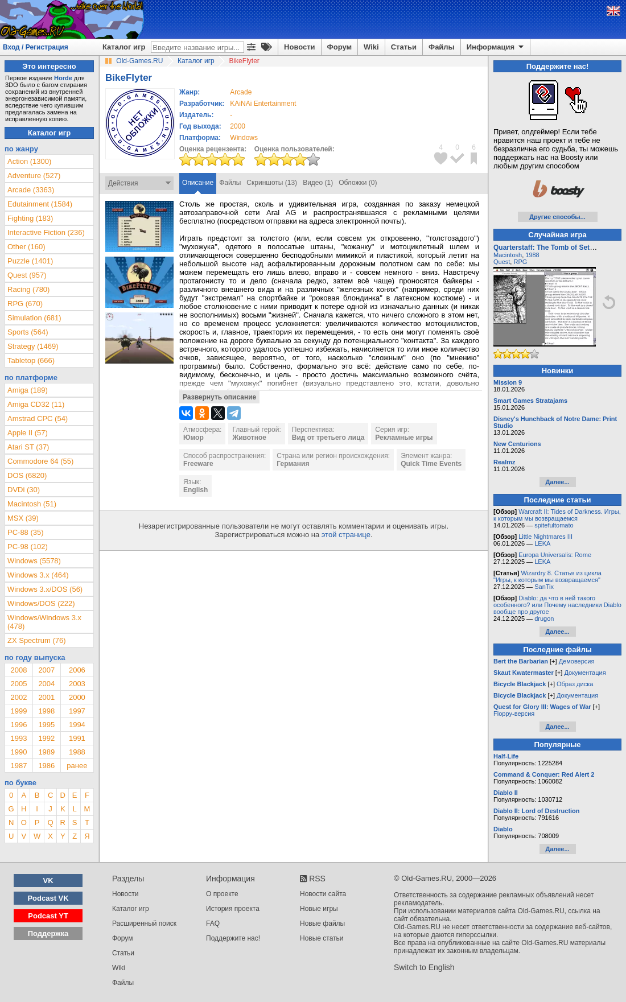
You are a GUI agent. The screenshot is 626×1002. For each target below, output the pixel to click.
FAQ (213, 923)
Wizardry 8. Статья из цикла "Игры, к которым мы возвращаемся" (547, 576)
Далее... (557, 482)
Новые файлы (322, 923)
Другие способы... (557, 216)
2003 (77, 683)
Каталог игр (123, 47)
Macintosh (507, 254)
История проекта (233, 909)
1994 (77, 724)
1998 (46, 711)
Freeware (198, 464)
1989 (46, 752)
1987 (18, 765)
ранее (77, 765)
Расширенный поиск (144, 923)
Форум (339, 47)
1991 (77, 738)
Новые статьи (322, 938)
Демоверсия (577, 661)
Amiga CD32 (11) (35, 404)
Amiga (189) (27, 390)
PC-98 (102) (27, 546)
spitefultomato (553, 525)
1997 (77, 711)
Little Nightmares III (545, 536)
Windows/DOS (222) (41, 603)
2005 (18, 683)
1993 (18, 738)
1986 (46, 765)
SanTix (544, 586)
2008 (18, 670)
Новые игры (319, 909)
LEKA (542, 543)
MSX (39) (23, 518)
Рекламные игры (404, 438)
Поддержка (48, 933)
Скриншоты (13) (271, 183)
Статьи (404, 47)
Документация (585, 672)
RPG (520, 261)
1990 (18, 752)
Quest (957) (27, 275)
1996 (18, 724)
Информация (496, 47)
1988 (77, 752)
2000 (237, 126)
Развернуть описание (219, 397)
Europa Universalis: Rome (554, 554)
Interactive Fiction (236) (46, 232)
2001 (46, 697)
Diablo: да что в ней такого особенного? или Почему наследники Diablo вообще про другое (557, 605)
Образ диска (575, 684)
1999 (18, 711)
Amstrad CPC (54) (37, 418)
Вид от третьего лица (328, 438)
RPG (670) (25, 303)
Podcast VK (47, 898)
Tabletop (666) (31, 360)
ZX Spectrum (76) (36, 640)
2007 (46, 670)
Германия (293, 464)
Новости (299, 47)
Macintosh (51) (31, 504)
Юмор (193, 438)
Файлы (442, 47)
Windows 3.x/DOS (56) (45, 589)
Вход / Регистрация (35, 47)
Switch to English (424, 967)
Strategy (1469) (33, 346)
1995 (46, 724)
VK (48, 880)
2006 (77, 670)
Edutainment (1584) (39, 204)
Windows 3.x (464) (38, 575)
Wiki (371, 47)
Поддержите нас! (233, 938)
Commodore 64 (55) (40, 461)
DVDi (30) (23, 489)
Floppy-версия (513, 713)
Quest (501, 261)
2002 (18, 697)
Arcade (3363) (30, 189)
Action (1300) (29, 161)
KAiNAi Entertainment (263, 104)
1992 (46, 738)
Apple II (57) (27, 432)
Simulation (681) (34, 318)
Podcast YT (48, 916)
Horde (63, 78)
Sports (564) (27, 332)
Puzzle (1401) (30, 261)
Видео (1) (318, 183)
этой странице (346, 534)
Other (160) (26, 246)
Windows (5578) (34, 560)
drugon (544, 618)
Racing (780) (28, 289)
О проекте (222, 894)
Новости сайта (323, 894)
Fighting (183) (30, 218)
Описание (197, 183)
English (195, 490)
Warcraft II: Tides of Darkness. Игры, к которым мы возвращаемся (557, 515)
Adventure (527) (33, 175)
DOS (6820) (27, 475)
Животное (249, 438)
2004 (46, 683)
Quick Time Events (431, 464)
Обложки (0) (358, 183)
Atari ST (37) (28, 447)
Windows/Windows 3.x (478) (44, 621)
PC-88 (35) (25, 532)
